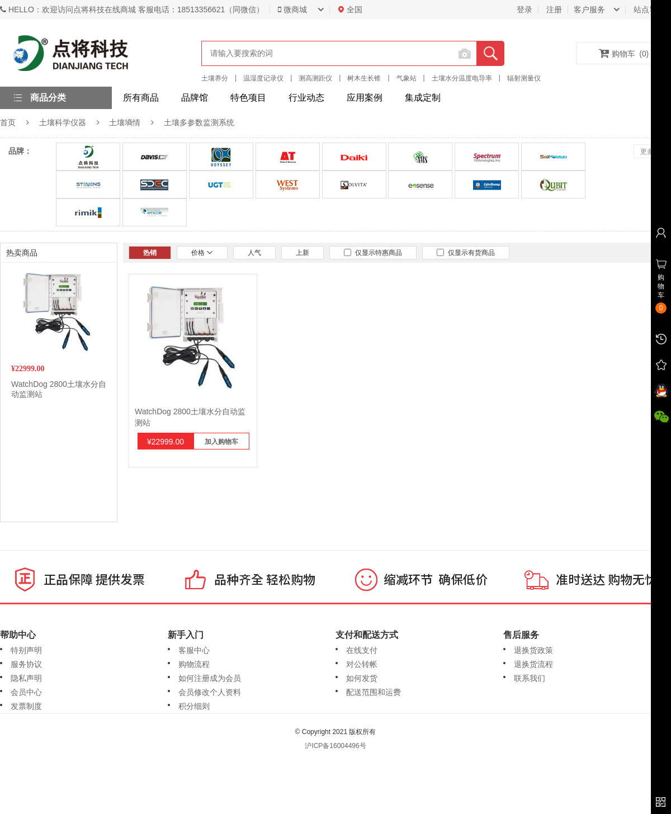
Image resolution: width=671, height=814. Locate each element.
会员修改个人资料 (209, 692)
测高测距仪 (315, 78)
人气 (254, 253)
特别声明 (26, 650)
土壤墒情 (124, 122)
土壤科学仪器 (62, 122)
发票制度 (26, 706)
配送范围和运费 (373, 692)
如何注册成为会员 (209, 678)
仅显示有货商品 (466, 253)
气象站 (406, 78)
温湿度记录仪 (263, 78)
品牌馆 (194, 97)
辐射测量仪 (524, 78)
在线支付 (361, 650)
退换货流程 (533, 664)
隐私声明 (26, 678)
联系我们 (529, 678)
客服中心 (194, 650)
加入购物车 (221, 442)
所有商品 (141, 97)
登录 (524, 9)
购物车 (624, 53)
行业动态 (306, 97)
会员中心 (26, 692)
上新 (302, 253)
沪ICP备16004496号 (335, 746)
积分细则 (194, 706)
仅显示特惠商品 (373, 253)
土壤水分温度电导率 (462, 78)
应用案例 (364, 97)
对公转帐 (361, 664)
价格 (202, 253)
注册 (554, 9)
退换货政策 (533, 650)
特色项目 (248, 97)
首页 (8, 122)
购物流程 (194, 664)
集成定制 (423, 97)
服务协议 (26, 664)
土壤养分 (214, 78)
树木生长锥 (364, 78)
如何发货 (361, 678)
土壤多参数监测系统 (199, 122)
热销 (150, 253)
